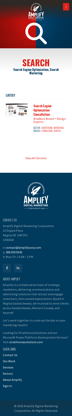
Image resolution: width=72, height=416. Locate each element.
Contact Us (10, 355)
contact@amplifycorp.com (23, 247)
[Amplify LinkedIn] (18, 268)
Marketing (59, 128)
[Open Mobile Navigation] (66, 6)
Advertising (47, 128)
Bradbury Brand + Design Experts (49, 120)
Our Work (9, 361)
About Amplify (12, 380)
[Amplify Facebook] (7, 268)
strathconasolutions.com (26, 342)
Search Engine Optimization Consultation (42, 110)
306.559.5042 (14, 252)
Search (57, 131)
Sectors (8, 373)
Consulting (47, 131)
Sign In (7, 386)
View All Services (36, 158)
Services (8, 367)
